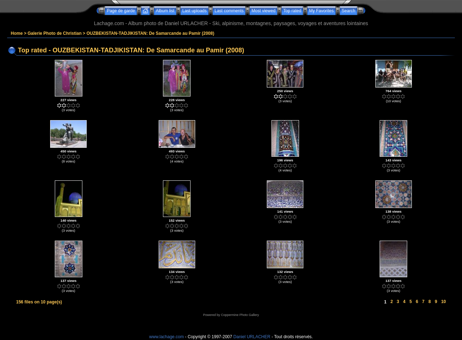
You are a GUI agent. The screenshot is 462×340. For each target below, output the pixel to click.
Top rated (292, 10)
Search (348, 10)
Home (17, 33)
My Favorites (321, 10)
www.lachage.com (166, 336)
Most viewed (263, 10)
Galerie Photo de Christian (55, 33)
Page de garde (121, 10)
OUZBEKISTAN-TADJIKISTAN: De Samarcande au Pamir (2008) (150, 33)
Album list (165, 10)
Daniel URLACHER (252, 336)
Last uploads (194, 10)
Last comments (229, 10)
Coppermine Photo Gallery (240, 315)
